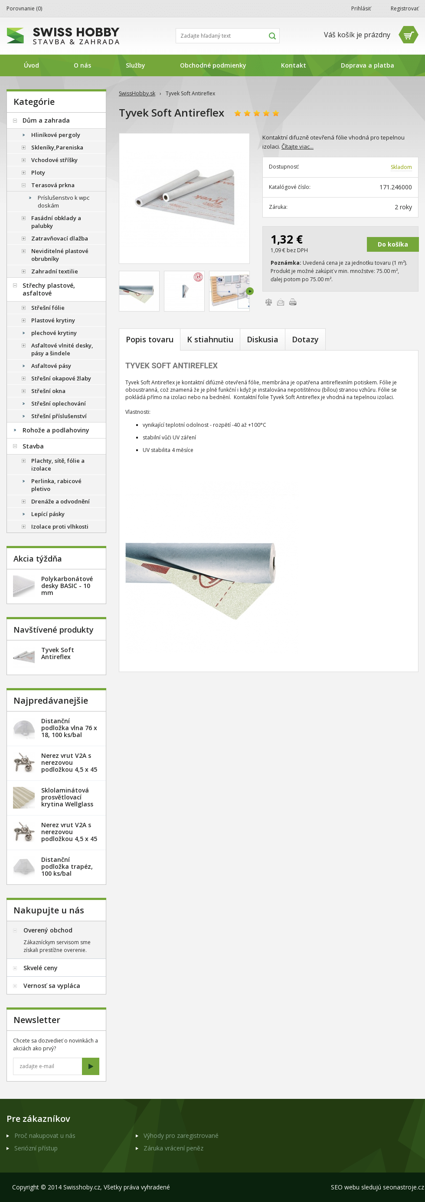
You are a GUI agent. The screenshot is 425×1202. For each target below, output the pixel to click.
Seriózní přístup (36, 1148)
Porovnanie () (24, 8)
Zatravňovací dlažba (59, 238)
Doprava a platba (367, 65)
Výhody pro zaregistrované (181, 1135)
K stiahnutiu (210, 339)
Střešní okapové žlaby (61, 378)
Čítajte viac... (297, 146)
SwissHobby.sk (137, 93)
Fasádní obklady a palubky (56, 222)
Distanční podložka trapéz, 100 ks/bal (67, 866)
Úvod (31, 65)
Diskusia (262, 339)
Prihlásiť (361, 8)
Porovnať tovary (268, 302)
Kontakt (293, 65)
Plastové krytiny (53, 320)
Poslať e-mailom (280, 302)
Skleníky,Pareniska (57, 147)
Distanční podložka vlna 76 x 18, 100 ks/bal (69, 728)
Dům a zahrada (46, 120)
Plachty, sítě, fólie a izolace (58, 464)
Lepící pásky (48, 514)
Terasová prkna (53, 185)
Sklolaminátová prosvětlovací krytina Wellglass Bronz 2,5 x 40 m (67, 800)
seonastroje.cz (403, 1187)
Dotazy (305, 339)
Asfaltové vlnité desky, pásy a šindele (62, 349)
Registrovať (404, 8)
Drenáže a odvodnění (60, 501)
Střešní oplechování (58, 403)
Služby (135, 65)
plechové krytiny (54, 333)
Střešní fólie (48, 308)
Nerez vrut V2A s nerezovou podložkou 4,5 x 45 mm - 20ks (69, 765)
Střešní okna (48, 391)
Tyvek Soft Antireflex (57, 653)
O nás (82, 65)
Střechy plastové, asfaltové (49, 289)
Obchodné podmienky (213, 65)
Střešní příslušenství (59, 416)
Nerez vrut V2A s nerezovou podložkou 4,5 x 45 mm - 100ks (69, 835)
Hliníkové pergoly (55, 135)
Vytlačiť (293, 302)
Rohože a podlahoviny (56, 430)
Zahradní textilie (54, 271)
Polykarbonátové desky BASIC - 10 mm (67, 586)
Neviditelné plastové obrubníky (59, 255)
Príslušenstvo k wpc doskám (63, 201)
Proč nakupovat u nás (44, 1135)
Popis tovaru (149, 339)
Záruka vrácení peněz (173, 1148)
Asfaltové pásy (51, 366)
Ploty (38, 172)
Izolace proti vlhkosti (59, 526)
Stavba (33, 446)
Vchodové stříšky (54, 160)
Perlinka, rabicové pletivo (56, 485)
